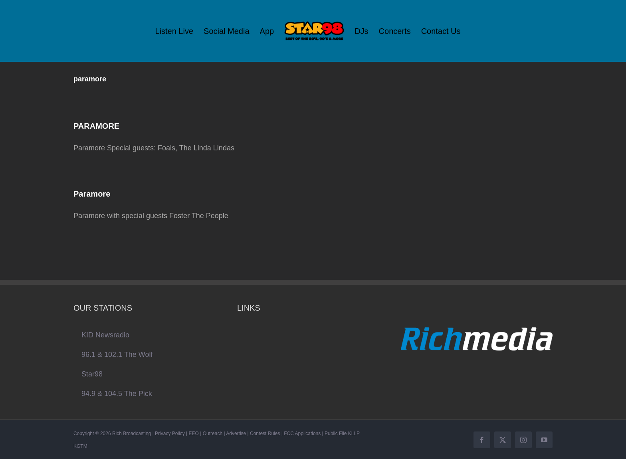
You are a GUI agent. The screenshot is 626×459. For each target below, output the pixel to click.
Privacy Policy (170, 433)
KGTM (80, 446)
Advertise (236, 433)
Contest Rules (265, 433)
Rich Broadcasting (131, 433)
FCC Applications (302, 433)
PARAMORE (96, 126)
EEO (194, 433)
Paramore (91, 193)
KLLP (354, 433)
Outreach (212, 433)
